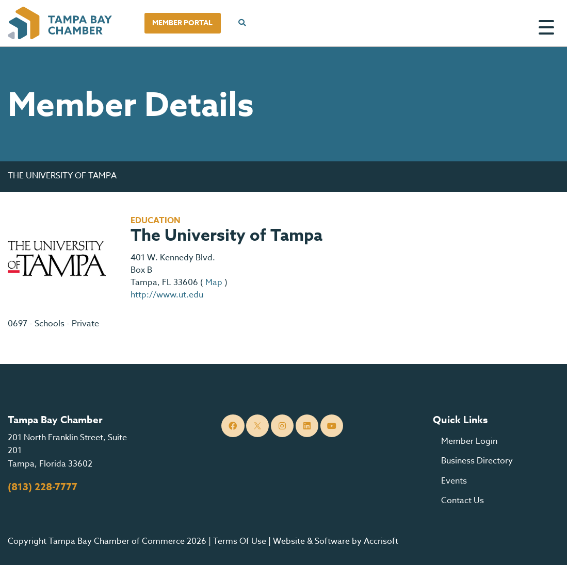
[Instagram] (282, 426)
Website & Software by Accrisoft (335, 541)
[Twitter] (257, 426)
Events (454, 481)
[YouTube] (332, 426)
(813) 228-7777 (42, 487)
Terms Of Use (239, 541)
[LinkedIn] (307, 426)
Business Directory (477, 461)
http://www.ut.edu (167, 295)
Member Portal (182, 23)
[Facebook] (233, 426)
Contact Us (462, 500)
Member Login (469, 441)
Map (213, 282)
